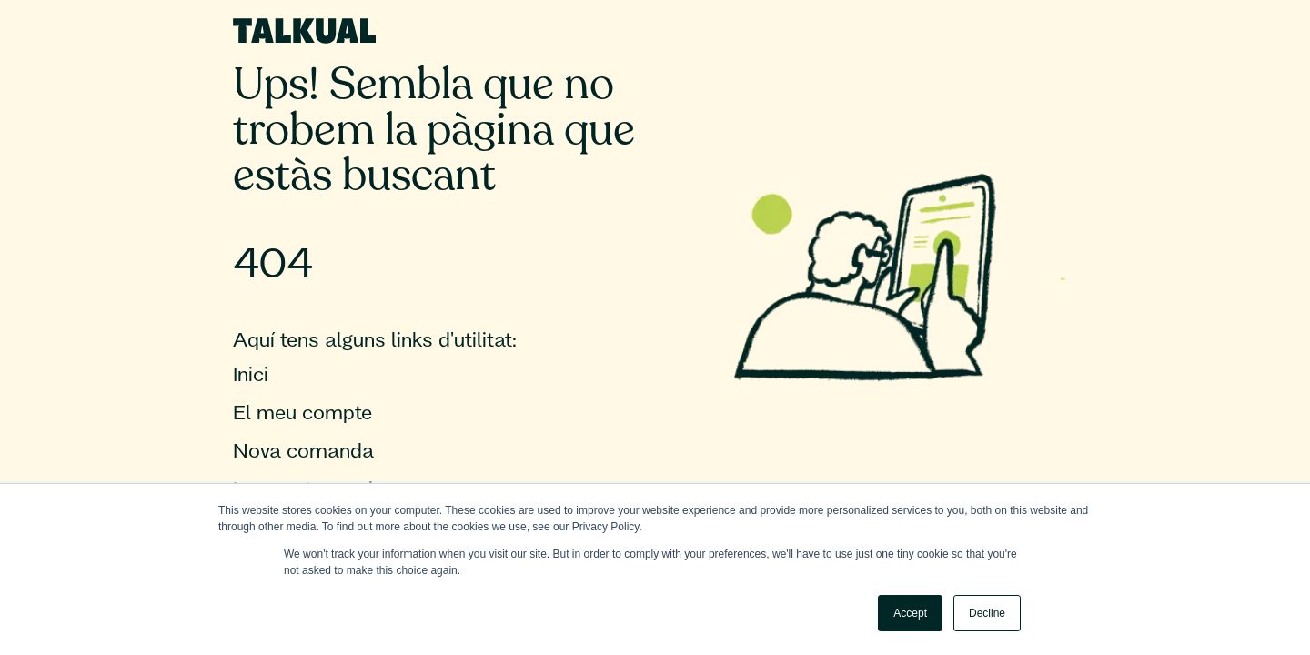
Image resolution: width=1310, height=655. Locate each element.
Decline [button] (987, 613)
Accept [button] (910, 613)
